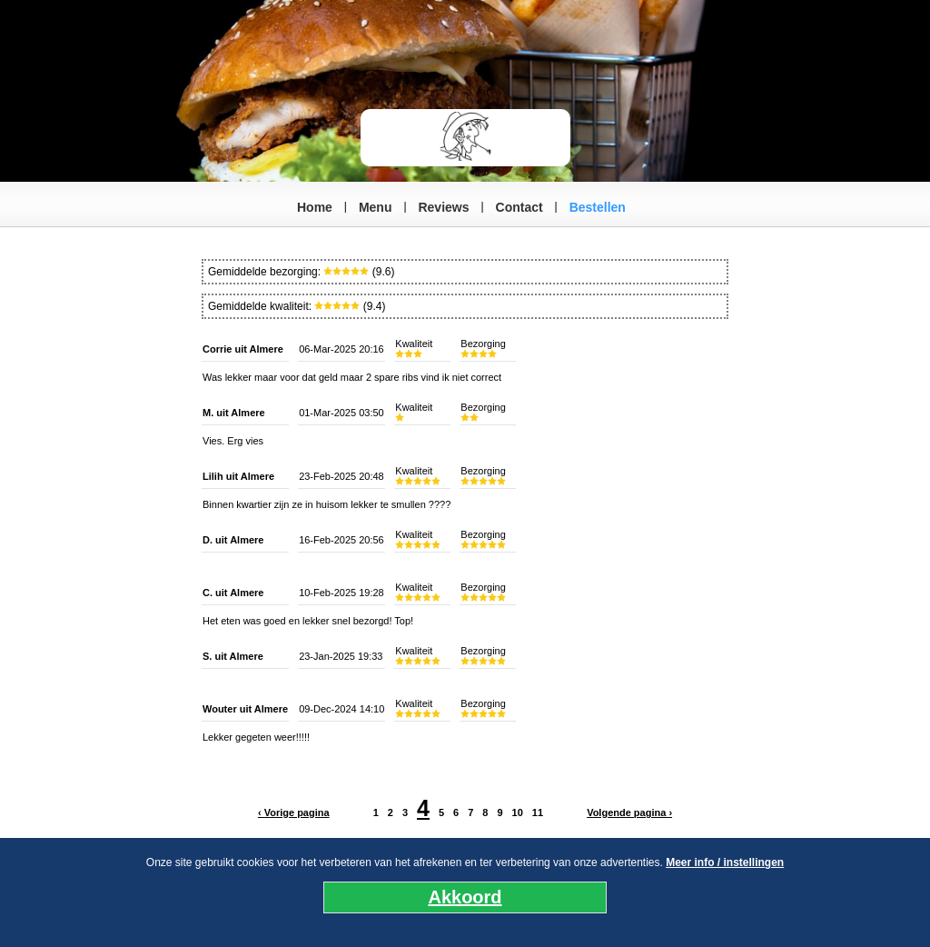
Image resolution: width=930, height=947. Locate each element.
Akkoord (464, 897)
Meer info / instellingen (725, 862)
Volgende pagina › (629, 812)
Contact (519, 207)
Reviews (443, 207)
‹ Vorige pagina (294, 812)
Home (314, 207)
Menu (375, 207)
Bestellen (597, 207)
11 (537, 812)
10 (517, 812)
